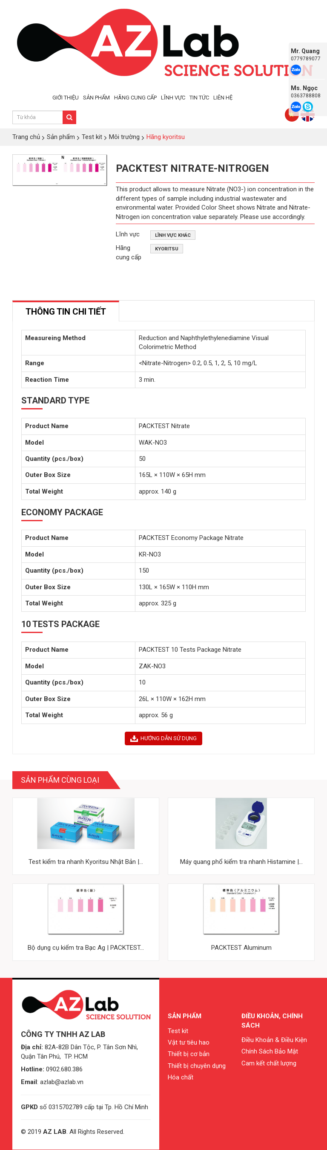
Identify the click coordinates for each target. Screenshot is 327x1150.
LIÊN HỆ (222, 97)
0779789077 (306, 59)
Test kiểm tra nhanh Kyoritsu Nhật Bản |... (86, 862)
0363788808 (306, 96)
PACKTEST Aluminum (241, 947)
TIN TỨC (199, 97)
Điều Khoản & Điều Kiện (274, 1040)
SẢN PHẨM (96, 97)
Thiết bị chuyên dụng (197, 1066)
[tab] (65, 311)
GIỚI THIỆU (65, 97)
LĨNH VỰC (173, 97)
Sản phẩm (184, 1016)
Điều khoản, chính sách (272, 1020)
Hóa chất (180, 1077)
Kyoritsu (166, 249)
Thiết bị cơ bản (188, 1054)
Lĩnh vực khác (173, 235)
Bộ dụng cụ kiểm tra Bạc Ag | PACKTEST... (86, 947)
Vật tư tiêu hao (188, 1042)
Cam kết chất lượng (268, 1063)
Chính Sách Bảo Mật (269, 1051)
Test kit (178, 1031)
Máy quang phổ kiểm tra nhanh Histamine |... (241, 862)
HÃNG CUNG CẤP (135, 97)
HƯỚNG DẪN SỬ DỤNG (163, 738)
